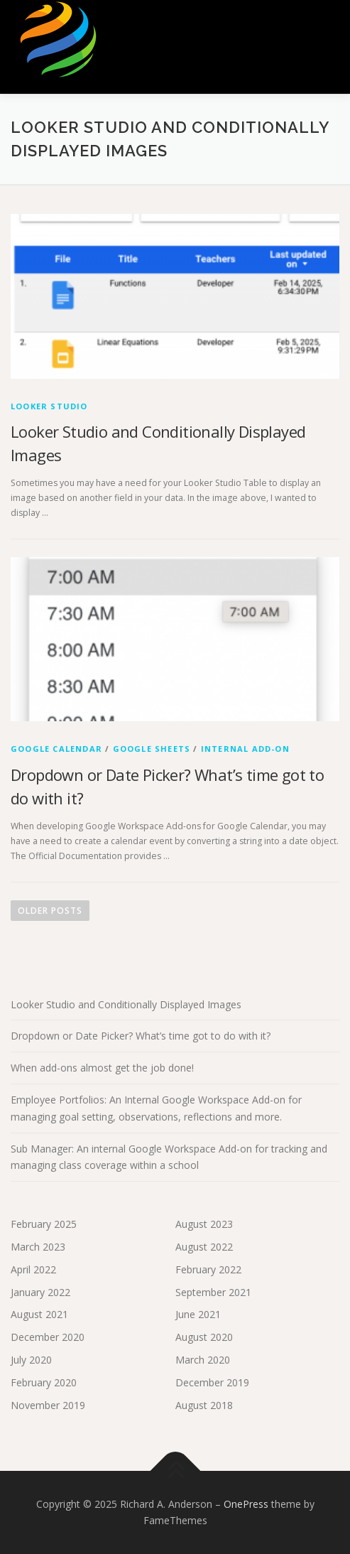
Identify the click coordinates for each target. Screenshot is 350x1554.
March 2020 (202, 1359)
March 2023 (38, 1246)
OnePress (246, 1504)
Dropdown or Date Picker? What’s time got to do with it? (140, 1035)
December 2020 (47, 1337)
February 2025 (44, 1224)
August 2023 (204, 1224)
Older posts (50, 911)
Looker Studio (49, 406)
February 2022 (208, 1269)
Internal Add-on (245, 748)
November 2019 (48, 1405)
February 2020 (44, 1382)
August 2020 (204, 1337)
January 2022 (40, 1292)
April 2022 (33, 1269)
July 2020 (31, 1359)
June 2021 (198, 1314)
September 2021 (213, 1292)
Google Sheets (152, 748)
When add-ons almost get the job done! (102, 1067)
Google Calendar (56, 748)
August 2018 (204, 1405)
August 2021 (39, 1314)
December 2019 (212, 1382)
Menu (326, 27)
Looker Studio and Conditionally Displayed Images (126, 1004)
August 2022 (204, 1246)
